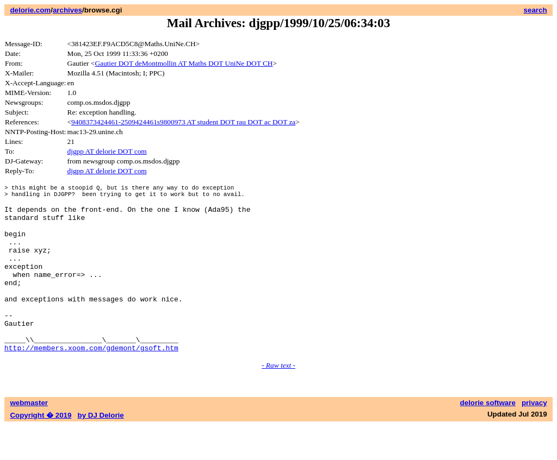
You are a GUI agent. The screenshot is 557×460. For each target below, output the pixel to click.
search (535, 10)
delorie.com (30, 10)
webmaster (29, 437)
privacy (534, 437)
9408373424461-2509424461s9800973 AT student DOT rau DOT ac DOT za (183, 122)
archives (67, 10)
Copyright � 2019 (40, 449)
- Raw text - (278, 399)
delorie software (488, 437)
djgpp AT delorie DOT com (107, 151)
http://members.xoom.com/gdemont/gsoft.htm (91, 382)
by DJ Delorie (101, 449)
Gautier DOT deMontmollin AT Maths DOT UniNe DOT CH (184, 63)
